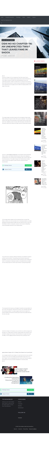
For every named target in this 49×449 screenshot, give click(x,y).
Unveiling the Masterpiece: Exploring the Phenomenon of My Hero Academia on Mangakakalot (11, 380)
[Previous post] (2, 370)
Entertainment (20, 407)
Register (34, 17)
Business (19, 401)
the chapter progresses (12, 154)
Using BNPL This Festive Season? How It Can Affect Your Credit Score (44, 181)
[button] (1, 23)
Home (2, 17)
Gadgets (28, 17)
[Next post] (32, 380)
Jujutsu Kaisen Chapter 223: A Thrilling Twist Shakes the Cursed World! (17, 352)
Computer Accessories (9, 17)
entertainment (10, 40)
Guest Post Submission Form (6, 20)
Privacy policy (25, 428)
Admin (6, 55)
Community (20, 403)
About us (15, 428)
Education (20, 405)
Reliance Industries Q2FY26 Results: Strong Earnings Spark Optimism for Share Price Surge (44, 133)
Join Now (28, 165)
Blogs (3, 40)
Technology (18, 17)
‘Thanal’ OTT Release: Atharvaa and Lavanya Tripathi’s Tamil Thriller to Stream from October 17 (44, 166)
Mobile (23, 17)
